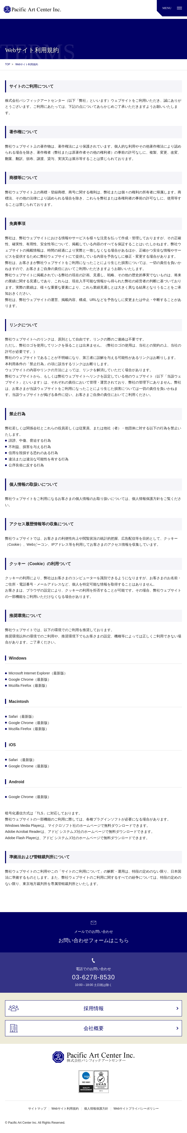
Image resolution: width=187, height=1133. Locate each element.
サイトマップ (37, 1108)
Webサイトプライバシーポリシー (136, 1108)
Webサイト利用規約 (65, 1108)
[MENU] (172, 8)
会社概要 (94, 1028)
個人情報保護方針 (96, 1108)
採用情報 (94, 1008)
